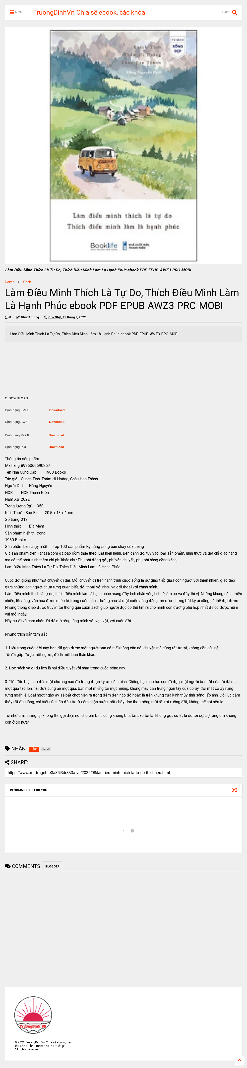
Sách (27, 282)
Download (57, 410)
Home (9, 282)
